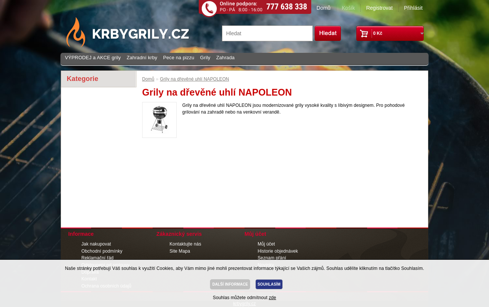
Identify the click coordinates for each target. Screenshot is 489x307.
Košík (348, 8)
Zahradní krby (142, 57)
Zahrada (225, 57)
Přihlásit (413, 8)
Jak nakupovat (96, 244)
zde (272, 297)
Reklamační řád (97, 258)
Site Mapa (180, 251)
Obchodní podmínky (101, 251)
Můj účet (266, 244)
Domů (323, 8)
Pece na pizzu (178, 57)
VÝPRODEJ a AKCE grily (93, 57)
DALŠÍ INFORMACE (230, 284)
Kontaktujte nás (185, 244)
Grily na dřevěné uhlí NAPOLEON (194, 79)
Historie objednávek (278, 251)
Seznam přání (272, 258)
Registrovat (379, 8)
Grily (205, 57)
